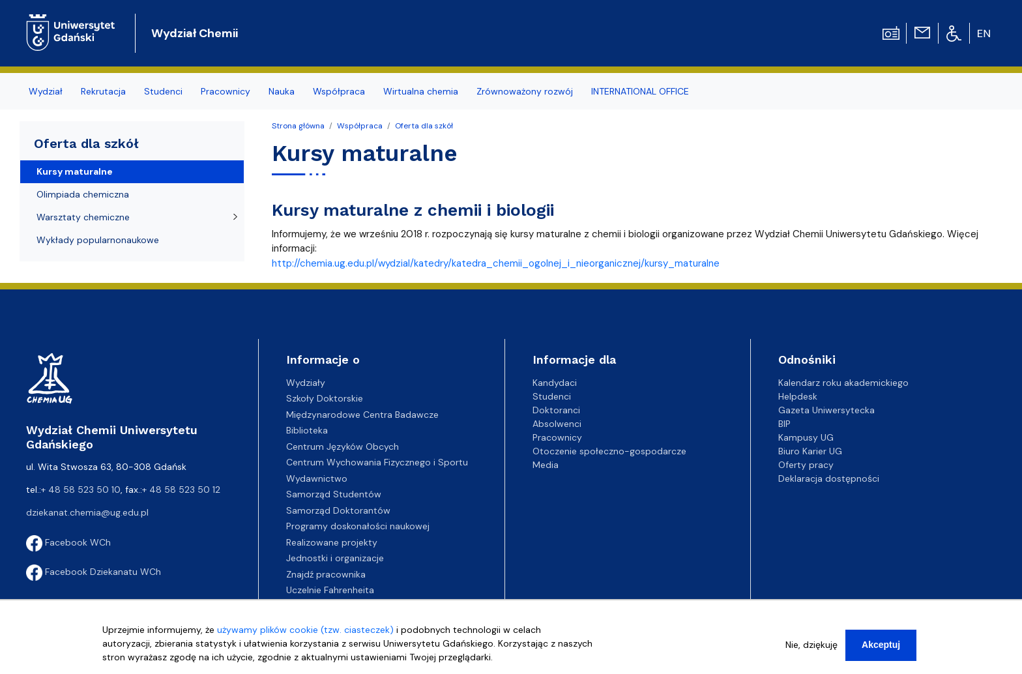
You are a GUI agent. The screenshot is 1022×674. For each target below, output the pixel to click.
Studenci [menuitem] (163, 91)
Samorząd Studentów (333, 494)
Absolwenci (557, 424)
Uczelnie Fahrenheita (330, 590)
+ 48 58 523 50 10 (81, 489)
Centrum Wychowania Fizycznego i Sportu (377, 462)
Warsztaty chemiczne (83, 217)
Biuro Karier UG (810, 451)
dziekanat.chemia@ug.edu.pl (87, 512)
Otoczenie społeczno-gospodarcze (609, 451)
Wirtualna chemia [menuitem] (420, 91)
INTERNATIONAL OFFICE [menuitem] (640, 91)
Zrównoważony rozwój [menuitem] (524, 91)
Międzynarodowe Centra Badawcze (362, 414)
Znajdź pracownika (326, 574)
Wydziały (305, 382)
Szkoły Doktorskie (324, 398)
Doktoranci (556, 410)
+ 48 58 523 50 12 (181, 489)
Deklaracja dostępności (828, 478)
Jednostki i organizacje (335, 558)
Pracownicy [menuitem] (225, 91)
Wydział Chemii (194, 33)
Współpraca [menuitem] (339, 91)
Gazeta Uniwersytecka (826, 410)
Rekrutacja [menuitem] (103, 91)
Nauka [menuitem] (282, 91)
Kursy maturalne (74, 171)
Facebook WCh (68, 542)
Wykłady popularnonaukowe (97, 240)
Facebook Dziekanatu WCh (93, 572)
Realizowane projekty (331, 542)
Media (546, 465)
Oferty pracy (806, 465)
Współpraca (360, 126)
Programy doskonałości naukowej (358, 526)
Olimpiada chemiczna (82, 194)
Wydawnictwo (316, 478)
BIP (784, 424)
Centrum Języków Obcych (342, 446)
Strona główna (298, 126)
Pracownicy (557, 437)
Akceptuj (881, 650)
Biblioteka (307, 430)
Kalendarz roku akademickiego (843, 382)
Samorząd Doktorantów (338, 510)
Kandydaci (555, 382)
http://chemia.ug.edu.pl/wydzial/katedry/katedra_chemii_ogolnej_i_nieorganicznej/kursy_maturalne (496, 263)
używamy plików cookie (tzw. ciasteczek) (305, 635)
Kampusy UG (806, 437)
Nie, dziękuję (811, 650)
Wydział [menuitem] (46, 91)
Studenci (552, 396)
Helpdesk (797, 396)
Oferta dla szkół (424, 126)
